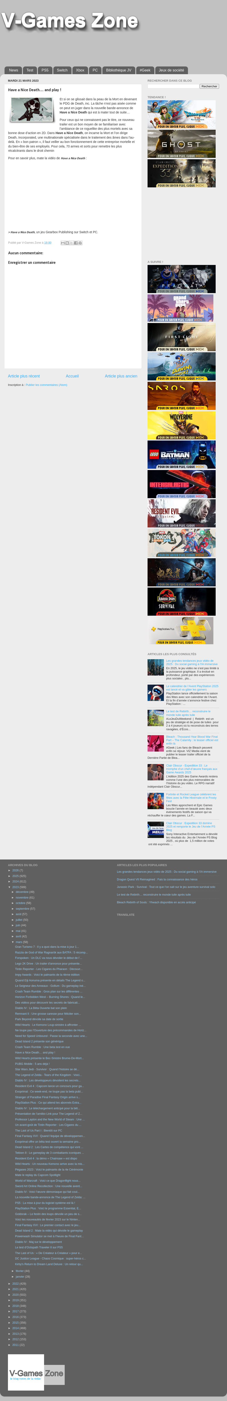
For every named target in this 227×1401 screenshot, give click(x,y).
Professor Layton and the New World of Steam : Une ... (50, 1119)
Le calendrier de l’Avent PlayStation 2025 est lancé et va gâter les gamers (192, 688)
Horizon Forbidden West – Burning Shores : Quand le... (50, 997)
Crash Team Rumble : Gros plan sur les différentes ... (48, 991)
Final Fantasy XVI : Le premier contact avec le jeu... (47, 1225)
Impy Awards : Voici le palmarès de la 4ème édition (47, 974)
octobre (21, 903)
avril (19, 936)
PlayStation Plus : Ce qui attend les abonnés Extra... (48, 1102)
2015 (16, 1322)
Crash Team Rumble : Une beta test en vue (42, 1047)
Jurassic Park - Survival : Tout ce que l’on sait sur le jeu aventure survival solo (166, 887)
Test (30, 70)
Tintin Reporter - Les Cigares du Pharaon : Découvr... (48, 969)
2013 (16, 1333)
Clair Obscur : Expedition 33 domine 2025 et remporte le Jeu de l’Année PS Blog (190, 827)
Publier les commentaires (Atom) (46, 385)
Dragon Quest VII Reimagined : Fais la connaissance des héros (157, 879)
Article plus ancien (121, 376)
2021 (16, 1289)
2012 (16, 1339)
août (19, 914)
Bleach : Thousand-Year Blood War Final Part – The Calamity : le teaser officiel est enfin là (192, 740)
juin (18, 925)
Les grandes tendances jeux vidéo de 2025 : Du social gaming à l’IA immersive (192, 662)
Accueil (72, 376)
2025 (16, 876)
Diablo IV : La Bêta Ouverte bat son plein (41, 1008)
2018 (16, 1306)
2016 (16, 1317)
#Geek (145, 70)
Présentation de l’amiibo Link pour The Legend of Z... (48, 1113)
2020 (16, 1294)
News (13, 70)
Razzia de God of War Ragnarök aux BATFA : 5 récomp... (51, 952)
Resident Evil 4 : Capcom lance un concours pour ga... (49, 1086)
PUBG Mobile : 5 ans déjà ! (32, 1063)
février (20, 1271)
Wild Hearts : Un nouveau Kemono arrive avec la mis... (49, 1164)
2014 (16, 1328)
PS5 (45, 70)
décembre (23, 892)
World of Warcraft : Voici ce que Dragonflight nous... (47, 1180)
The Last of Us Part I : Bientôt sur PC (38, 1130)
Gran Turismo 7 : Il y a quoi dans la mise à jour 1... (47, 946)
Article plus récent (24, 376)
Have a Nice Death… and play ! (35, 1052)
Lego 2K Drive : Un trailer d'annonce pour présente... (48, 963)
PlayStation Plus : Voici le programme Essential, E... (48, 1208)
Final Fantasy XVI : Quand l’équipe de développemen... (50, 1136)
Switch (62, 70)
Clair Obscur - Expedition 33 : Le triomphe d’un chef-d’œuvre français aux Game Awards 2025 (191, 769)
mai (18, 931)
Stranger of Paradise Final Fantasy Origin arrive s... (47, 1097)
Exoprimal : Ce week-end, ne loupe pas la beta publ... (49, 1091)
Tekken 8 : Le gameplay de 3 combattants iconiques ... (49, 1152)
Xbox (80, 70)
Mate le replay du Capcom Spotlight (37, 1175)
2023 (16, 887)
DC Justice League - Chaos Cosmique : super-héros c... (50, 1258)
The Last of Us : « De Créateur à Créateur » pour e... (48, 1253)
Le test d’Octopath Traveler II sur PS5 (39, 1247)
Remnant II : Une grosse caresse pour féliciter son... (48, 1013)
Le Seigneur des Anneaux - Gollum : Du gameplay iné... (50, 985)
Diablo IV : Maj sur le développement (38, 1242)
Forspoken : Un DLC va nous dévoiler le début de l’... (48, 958)
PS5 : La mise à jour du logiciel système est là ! (45, 1203)
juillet (19, 919)
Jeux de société (171, 70)
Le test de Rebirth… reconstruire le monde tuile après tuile (188, 713)
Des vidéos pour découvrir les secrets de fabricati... (47, 1002)
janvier (20, 1276)
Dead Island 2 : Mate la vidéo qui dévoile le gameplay (49, 1230)
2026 (16, 870)
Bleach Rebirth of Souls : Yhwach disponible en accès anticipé (156, 902)
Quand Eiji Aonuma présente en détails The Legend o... (50, 980)
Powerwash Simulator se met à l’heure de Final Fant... (49, 1236)
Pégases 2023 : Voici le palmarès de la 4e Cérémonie (49, 1169)
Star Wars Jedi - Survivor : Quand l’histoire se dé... (47, 1069)
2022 (16, 1283)
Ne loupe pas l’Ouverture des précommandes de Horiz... (50, 1030)
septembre (23, 908)
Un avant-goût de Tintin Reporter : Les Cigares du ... (48, 1125)
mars (19, 942)
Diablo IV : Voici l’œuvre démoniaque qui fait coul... (47, 1191)
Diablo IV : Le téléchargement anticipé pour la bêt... (47, 1108)
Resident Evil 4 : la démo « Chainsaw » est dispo (46, 1158)
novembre (23, 897)
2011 (16, 1345)
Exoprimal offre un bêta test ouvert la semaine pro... (48, 1141)
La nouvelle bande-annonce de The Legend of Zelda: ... (50, 1197)
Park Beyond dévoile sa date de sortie (39, 1019)
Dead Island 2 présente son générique (39, 1041)
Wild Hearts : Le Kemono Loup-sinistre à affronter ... (48, 1024)
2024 (16, 881)
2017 (16, 1311)
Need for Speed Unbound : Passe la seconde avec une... (51, 1036)
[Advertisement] (87, 48)
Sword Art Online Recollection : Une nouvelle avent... (48, 1186)
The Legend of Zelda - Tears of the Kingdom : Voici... (48, 1075)
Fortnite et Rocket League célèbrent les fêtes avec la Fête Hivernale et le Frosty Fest (191, 798)
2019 (16, 1300)
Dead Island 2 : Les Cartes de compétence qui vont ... (49, 1147)
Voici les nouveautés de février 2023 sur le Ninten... (47, 1219)
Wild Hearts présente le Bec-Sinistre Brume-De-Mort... (49, 1058)
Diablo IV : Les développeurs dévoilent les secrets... (48, 1080)
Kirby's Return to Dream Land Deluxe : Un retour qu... (49, 1264)
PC (95, 70)
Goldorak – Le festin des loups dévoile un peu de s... (48, 1214)
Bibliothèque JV (118, 70)
